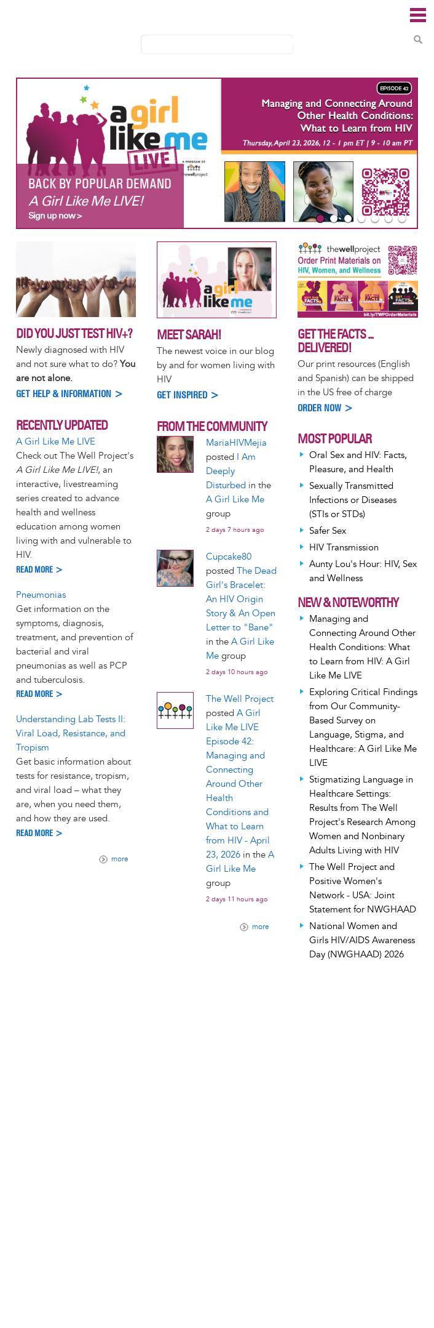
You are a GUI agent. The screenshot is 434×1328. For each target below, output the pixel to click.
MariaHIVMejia (236, 443)
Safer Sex (327, 531)
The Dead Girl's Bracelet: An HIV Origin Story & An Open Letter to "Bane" (241, 599)
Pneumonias (41, 595)
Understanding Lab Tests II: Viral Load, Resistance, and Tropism (70, 734)
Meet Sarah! (189, 334)
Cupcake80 (228, 557)
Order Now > (325, 408)
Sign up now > (54, 216)
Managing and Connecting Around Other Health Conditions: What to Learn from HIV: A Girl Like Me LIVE (362, 647)
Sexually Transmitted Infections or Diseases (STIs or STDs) (353, 500)
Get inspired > (188, 395)
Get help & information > (70, 394)
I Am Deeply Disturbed (231, 471)
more (119, 859)
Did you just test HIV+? (74, 333)
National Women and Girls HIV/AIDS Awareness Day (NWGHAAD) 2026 (362, 940)
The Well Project (240, 699)
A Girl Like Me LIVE (55, 442)
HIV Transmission (344, 547)
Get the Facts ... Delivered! (335, 340)
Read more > (39, 570)
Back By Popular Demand (100, 183)
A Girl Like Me (235, 499)
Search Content (418, 39)
